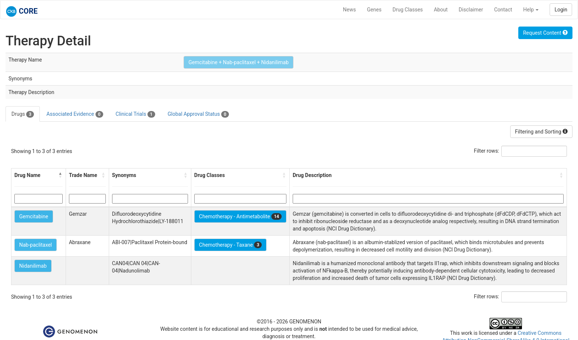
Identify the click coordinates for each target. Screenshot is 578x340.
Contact (503, 10)
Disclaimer (471, 10)
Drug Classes (408, 10)
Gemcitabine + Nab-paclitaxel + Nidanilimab (238, 62)
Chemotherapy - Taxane (230, 245)
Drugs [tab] (22, 114)
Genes (374, 10)
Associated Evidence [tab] (74, 114)
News (349, 10)
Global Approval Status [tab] (198, 114)
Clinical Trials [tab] (135, 114)
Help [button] (531, 10)
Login (560, 10)
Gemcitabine (33, 216)
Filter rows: (486, 151)
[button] (60, 175)
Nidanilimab (33, 266)
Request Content (545, 33)
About (441, 10)
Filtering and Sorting (541, 132)
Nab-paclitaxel (35, 245)
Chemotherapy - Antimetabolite (240, 216)
